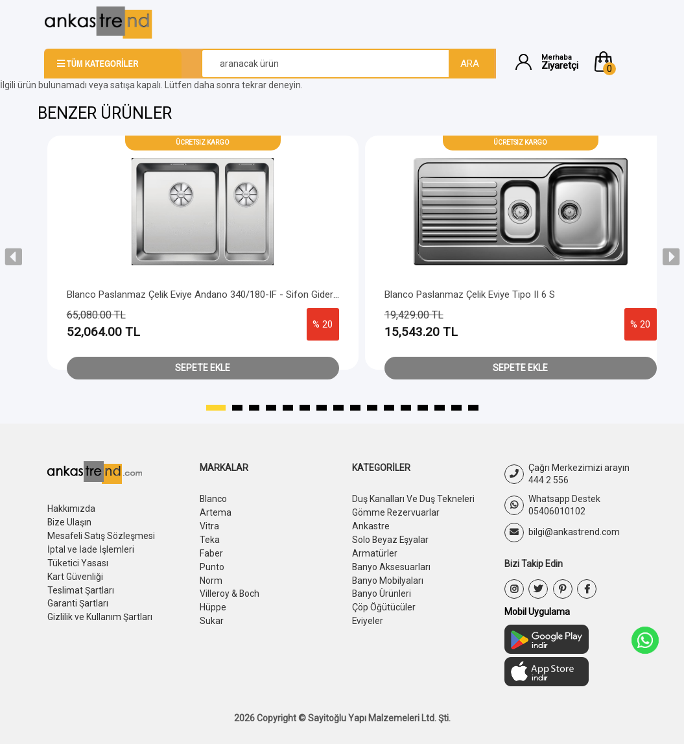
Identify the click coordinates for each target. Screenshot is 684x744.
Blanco (214, 499)
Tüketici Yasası (77, 560)
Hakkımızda (71, 508)
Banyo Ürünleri (382, 589)
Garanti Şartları (77, 599)
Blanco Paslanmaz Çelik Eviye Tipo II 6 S (469, 294)
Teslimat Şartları (80, 586)
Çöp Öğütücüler (384, 602)
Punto (212, 563)
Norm (211, 576)
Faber (211, 551)
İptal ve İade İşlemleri (90, 547)
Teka (210, 538)
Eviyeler (368, 615)
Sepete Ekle (202, 368)
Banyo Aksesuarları (391, 563)
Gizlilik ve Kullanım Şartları (99, 612)
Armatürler (374, 551)
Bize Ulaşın (69, 521)
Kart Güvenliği (75, 573)
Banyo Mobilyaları (388, 576)
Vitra (209, 525)
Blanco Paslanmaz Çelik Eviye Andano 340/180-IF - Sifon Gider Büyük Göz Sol (232, 294)
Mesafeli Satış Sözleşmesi (101, 534)
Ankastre (371, 525)
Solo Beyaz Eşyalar (391, 538)
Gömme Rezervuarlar (396, 512)
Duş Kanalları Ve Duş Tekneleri (413, 499)
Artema (215, 512)
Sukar (212, 615)
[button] (616, 62)
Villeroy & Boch (230, 589)
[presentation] (13, 257)
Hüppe (213, 602)
